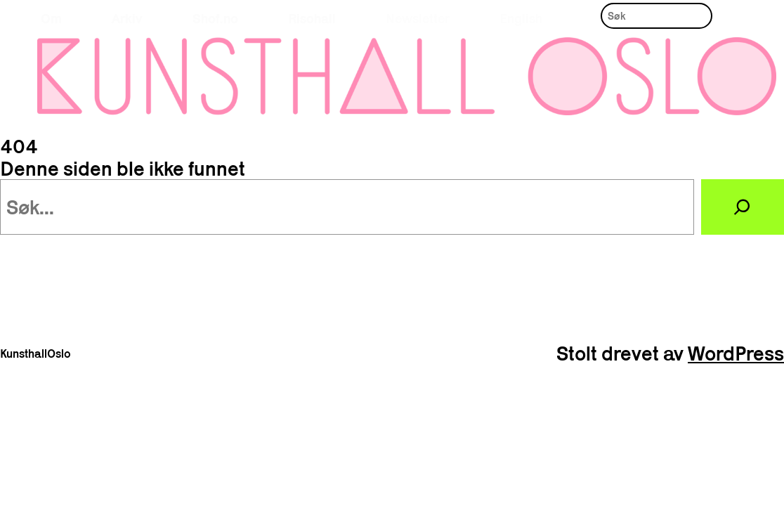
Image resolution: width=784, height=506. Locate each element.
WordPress (736, 353)
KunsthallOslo (35, 353)
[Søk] (742, 207)
